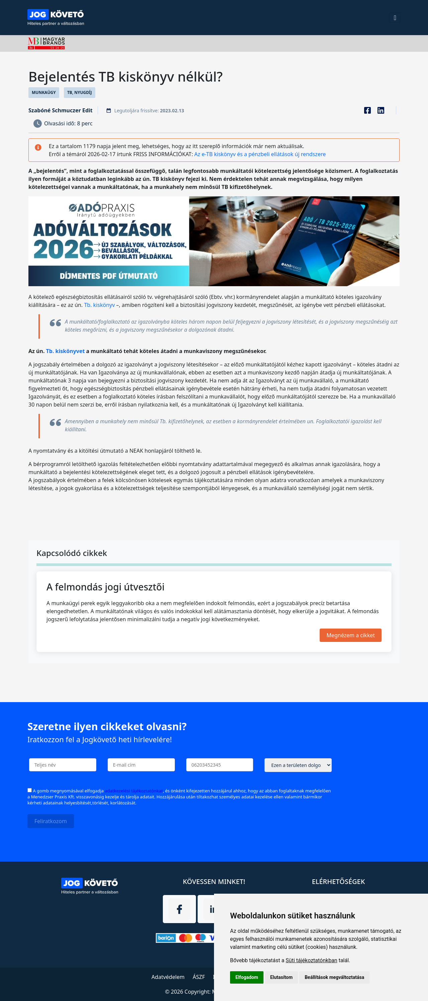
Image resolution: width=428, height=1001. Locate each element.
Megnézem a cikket (350, 635)
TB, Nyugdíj (79, 92)
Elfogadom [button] (246, 977)
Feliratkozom (50, 821)
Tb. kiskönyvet (65, 351)
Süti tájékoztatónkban (311, 960)
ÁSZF (199, 977)
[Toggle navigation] (395, 18)
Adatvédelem (168, 977)
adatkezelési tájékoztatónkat (134, 791)
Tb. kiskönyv (99, 305)
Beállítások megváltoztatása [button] (334, 977)
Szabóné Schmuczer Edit (60, 110)
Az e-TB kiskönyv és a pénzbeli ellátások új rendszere (260, 154)
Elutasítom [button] (281, 977)
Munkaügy (44, 92)
